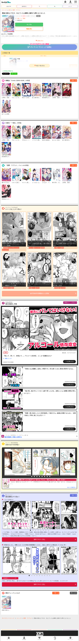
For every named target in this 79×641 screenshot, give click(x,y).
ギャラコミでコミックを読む (39, 46)
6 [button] (42, 476)
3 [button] (34, 476)
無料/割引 (24, 6)
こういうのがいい (8, 499)
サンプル (29, 24)
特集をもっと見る (69, 302)
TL (39, 6)
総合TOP (9, 6)
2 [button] (31, 476)
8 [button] (47, 476)
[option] (17, 462)
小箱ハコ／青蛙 (21, 18)
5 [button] (39, 476)
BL (54, 6)
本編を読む (29, 29)
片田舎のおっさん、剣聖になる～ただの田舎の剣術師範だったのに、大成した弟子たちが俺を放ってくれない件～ (35, 545)
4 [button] (36, 476)
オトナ (70, 6)
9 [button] (49, 476)
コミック (4, 10)
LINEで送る (14, 73)
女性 (9, 10)
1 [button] (29, 476)
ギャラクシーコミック (8, 618)
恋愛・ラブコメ (16, 10)
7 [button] (44, 476)
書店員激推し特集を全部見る (41, 436)
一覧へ (73, 80)
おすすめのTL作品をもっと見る (39, 293)
